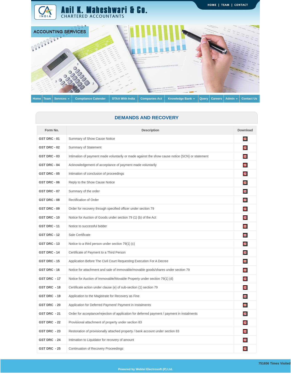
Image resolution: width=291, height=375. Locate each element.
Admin (231, 98)
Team (47, 98)
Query (203, 98)
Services (62, 98)
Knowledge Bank (181, 98)
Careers (216, 98)
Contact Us (249, 98)
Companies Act (151, 98)
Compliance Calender (90, 98)
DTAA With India (123, 98)
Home (37, 98)
